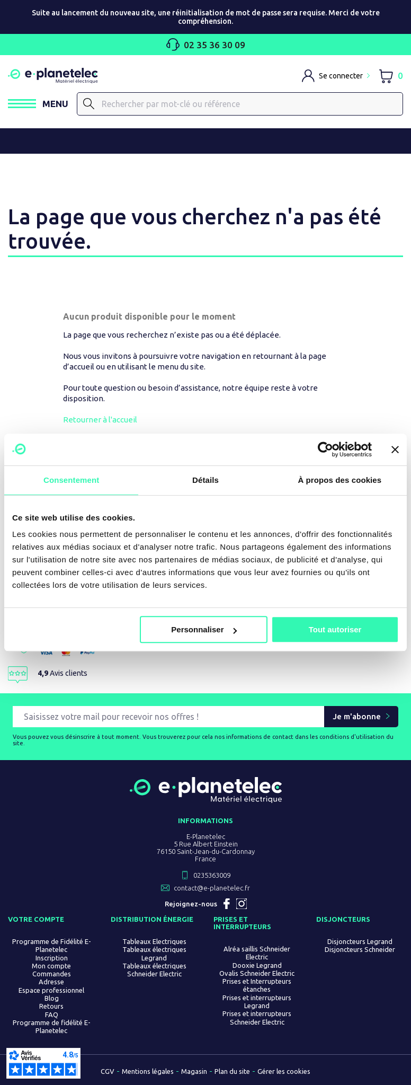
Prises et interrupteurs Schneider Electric (256, 1018)
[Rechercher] (240, 104)
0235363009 (211, 875)
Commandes (51, 974)
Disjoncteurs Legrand (359, 941)
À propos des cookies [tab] (339, 479)
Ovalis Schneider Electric (256, 973)
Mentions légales (148, 1071)
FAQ (51, 1014)
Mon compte (51, 965)
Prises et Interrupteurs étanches (256, 985)
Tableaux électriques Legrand (154, 953)
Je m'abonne (357, 716)
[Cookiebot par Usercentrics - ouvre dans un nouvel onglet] (325, 449)
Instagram (241, 903)
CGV (107, 1071)
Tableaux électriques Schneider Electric (154, 969)
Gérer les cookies (283, 1071)
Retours (51, 1006)
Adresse (51, 982)
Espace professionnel (51, 990)
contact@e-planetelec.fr (212, 888)
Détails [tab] (205, 479)
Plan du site (232, 1071)
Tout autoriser (335, 629)
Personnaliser (203, 629)
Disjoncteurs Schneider (360, 950)
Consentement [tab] (71, 479)
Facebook (226, 903)
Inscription (51, 957)
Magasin (194, 1071)
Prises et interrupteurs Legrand (256, 1001)
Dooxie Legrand (257, 965)
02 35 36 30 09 (205, 44)
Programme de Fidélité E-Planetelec (51, 945)
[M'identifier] (336, 75)
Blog (51, 998)
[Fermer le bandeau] (395, 449)
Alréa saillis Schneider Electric (257, 952)
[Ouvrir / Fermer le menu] (38, 104)
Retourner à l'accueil (100, 419)
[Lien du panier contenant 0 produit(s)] (390, 75)
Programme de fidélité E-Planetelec (52, 1026)
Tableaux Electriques (154, 941)
